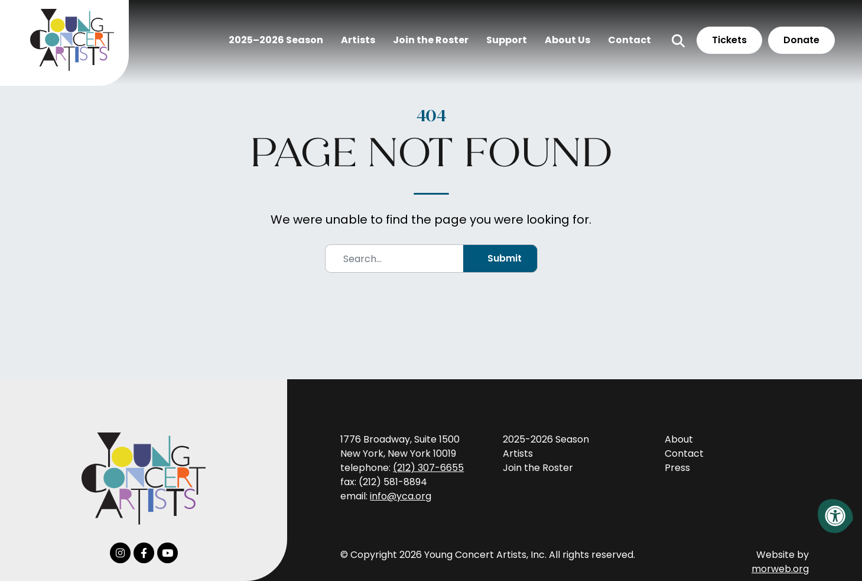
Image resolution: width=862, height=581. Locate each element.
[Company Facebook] (144, 553)
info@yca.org (400, 496)
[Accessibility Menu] (835, 516)
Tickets (721, 47)
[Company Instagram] (120, 553)
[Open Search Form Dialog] (669, 47)
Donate (793, 47)
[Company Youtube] (167, 553)
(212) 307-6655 (428, 468)
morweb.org (780, 569)
